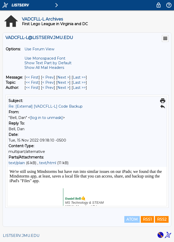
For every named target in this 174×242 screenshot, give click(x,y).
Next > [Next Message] (63, 77)
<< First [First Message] (32, 77)
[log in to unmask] (46, 117)
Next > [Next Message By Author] (63, 87)
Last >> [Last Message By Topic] (79, 82)
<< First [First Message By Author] (32, 87)
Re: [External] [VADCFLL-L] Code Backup (45, 106)
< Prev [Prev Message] (48, 77)
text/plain (16, 163)
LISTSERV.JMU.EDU (21, 235)
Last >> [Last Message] (79, 77)
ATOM (132, 219)
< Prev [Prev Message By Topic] (48, 82)
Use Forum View (39, 49)
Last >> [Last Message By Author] (79, 87)
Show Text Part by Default (48, 63)
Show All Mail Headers (44, 67)
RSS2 (162, 219)
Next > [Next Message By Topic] (63, 82)
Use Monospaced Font (44, 58)
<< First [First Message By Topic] (32, 82)
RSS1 (147, 219)
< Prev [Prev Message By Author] (48, 87)
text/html (47, 163)
